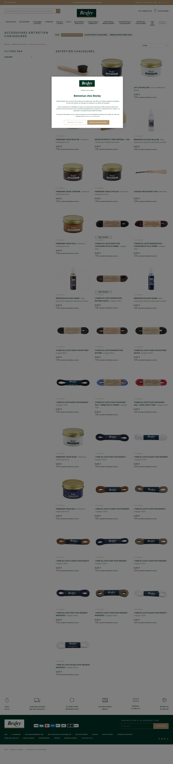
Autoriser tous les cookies (98, 122)
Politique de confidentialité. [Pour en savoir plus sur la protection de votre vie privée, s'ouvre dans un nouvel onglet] (92, 116)
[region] (87, 102)
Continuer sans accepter (87, 90)
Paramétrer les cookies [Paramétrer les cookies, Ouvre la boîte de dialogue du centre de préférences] (75, 122)
